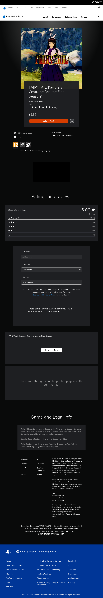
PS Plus (30, 7)
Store (56, 7)
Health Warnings (58, 493)
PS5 (17, 7)
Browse (70, 14)
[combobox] (51, 254)
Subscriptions (57, 14)
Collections (43, 14)
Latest (31, 14)
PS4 (23, 7)
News (49, 7)
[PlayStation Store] (13, 14)
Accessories (40, 7)
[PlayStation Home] (4, 7)
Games (10, 7)
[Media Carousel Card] (51, 169)
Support (64, 7)
